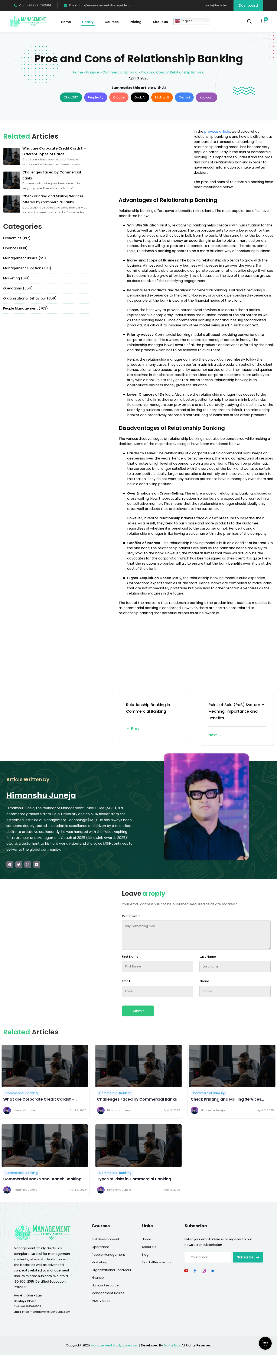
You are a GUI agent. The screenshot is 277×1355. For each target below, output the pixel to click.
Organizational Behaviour (111, 1270)
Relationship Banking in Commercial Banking (155, 717)
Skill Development (106, 1239)
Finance (92, 72)
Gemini (184, 97)
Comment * (131, 916)
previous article (217, 131)
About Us (160, 22)
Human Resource (105, 1285)
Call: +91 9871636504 (32, 5)
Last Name (207, 956)
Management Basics (108, 1293)
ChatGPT (71, 97)
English (184, 21)
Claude (119, 97)
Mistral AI (162, 97)
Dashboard (248, 5)
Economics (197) (17, 238)
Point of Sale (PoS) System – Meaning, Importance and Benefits (237, 720)
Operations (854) (18, 288)
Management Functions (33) (27, 268)
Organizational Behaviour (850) (30, 298)
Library (88, 22)
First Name (130, 956)
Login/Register (216, 5)
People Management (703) (25, 308)
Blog (145, 1254)
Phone (204, 981)
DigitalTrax (172, 1345)
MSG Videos (101, 1300)
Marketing (99, 1262)
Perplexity (95, 97)
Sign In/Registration (157, 1262)
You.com (207, 97)
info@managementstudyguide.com (46, 1312)
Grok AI (139, 97)
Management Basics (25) (24, 258)
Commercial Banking (119, 72)
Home (66, 22)
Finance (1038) (15, 248)
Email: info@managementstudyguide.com (99, 5)
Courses (112, 22)
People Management (108, 1254)
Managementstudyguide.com (114, 1345)
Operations (101, 1247)
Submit (138, 1011)
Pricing (135, 22)
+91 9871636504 (30, 1306)
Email (126, 981)
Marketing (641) (16, 278)
